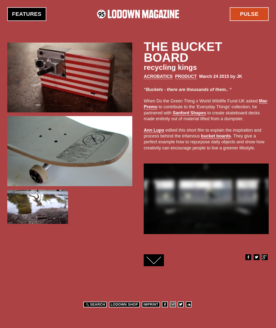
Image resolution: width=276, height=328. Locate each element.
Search (95, 304)
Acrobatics (158, 76)
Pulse (249, 14)
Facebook (248, 257)
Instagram (173, 304)
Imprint (150, 304)
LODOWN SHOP (124, 304)
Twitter (256, 257)
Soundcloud (189, 304)
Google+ (264, 257)
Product (186, 76)
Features (27, 14)
